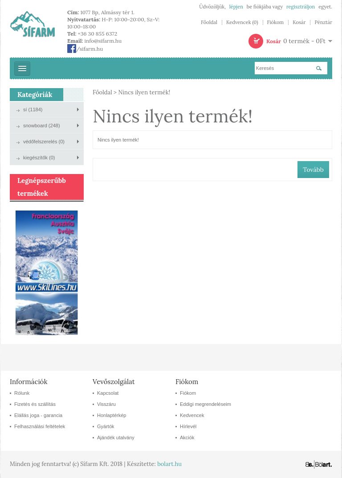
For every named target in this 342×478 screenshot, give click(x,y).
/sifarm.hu (85, 48)
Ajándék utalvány (115, 437)
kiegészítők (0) (39, 157)
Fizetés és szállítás (35, 404)
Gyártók (105, 426)
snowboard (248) (41, 125)
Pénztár (323, 22)
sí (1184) (32, 109)
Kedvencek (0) (242, 22)
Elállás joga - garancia (38, 415)
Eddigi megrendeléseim (205, 404)
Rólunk (21, 393)
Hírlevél (188, 426)
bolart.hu (169, 464)
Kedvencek (192, 415)
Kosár (299, 22)
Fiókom (275, 22)
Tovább (313, 170)
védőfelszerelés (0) (44, 141)
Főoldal (209, 22)
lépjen (236, 7)
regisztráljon (300, 7)
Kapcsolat (107, 393)
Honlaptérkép (111, 415)
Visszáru (106, 404)
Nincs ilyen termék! (144, 92)
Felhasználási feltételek (39, 426)
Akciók (187, 437)
